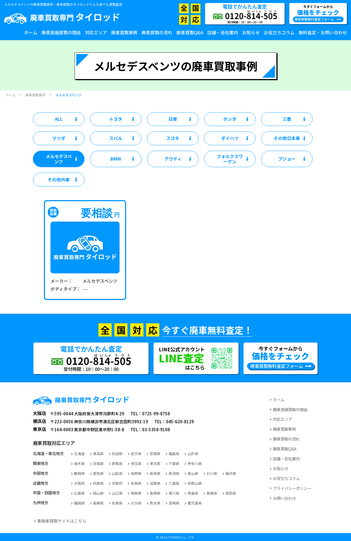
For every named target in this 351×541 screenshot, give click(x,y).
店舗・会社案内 (222, 32)
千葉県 (174, 463)
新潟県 (174, 473)
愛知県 (98, 473)
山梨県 (117, 473)
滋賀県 (155, 483)
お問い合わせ (284, 498)
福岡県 (79, 503)
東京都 (155, 463)
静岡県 (79, 473)
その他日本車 (287, 138)
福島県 (174, 453)
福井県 (230, 473)
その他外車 (59, 179)
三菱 (286, 119)
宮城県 (155, 453)
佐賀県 (117, 503)
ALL (59, 119)
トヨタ (115, 119)
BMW (116, 158)
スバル (115, 138)
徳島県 (193, 493)
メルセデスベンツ (59, 159)
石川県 (211, 473)
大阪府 (79, 483)
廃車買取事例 (124, 32)
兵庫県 (98, 483)
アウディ (173, 158)
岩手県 (136, 453)
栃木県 (79, 463)
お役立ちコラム (279, 32)
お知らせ (251, 32)
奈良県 (136, 483)
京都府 (117, 483)
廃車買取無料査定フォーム (314, 19)
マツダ (58, 138)
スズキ (172, 138)
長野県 (136, 473)
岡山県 (98, 493)
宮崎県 (174, 503)
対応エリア (96, 32)
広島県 (79, 493)
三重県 (174, 483)
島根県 (155, 493)
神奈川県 (195, 463)
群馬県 (117, 463)
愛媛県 (211, 493)
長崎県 (98, 503)
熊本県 (155, 503)
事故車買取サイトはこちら (61, 521)
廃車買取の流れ (156, 32)
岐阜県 (155, 473)
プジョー (287, 158)
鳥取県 (136, 493)
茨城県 (98, 463)
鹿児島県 (195, 503)
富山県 (193, 473)
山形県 (193, 453)
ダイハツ (230, 138)
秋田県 (117, 453)
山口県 (117, 493)
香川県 (174, 493)
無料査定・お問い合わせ (323, 32)
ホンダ (229, 119)
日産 (172, 119)
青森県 (98, 453)
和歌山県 (195, 483)
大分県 (136, 503)
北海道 (79, 453)
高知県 (230, 493)
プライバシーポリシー (292, 488)
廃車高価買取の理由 (61, 32)
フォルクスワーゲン (230, 159)
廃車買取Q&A (189, 32)
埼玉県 (136, 463)
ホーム (30, 32)
